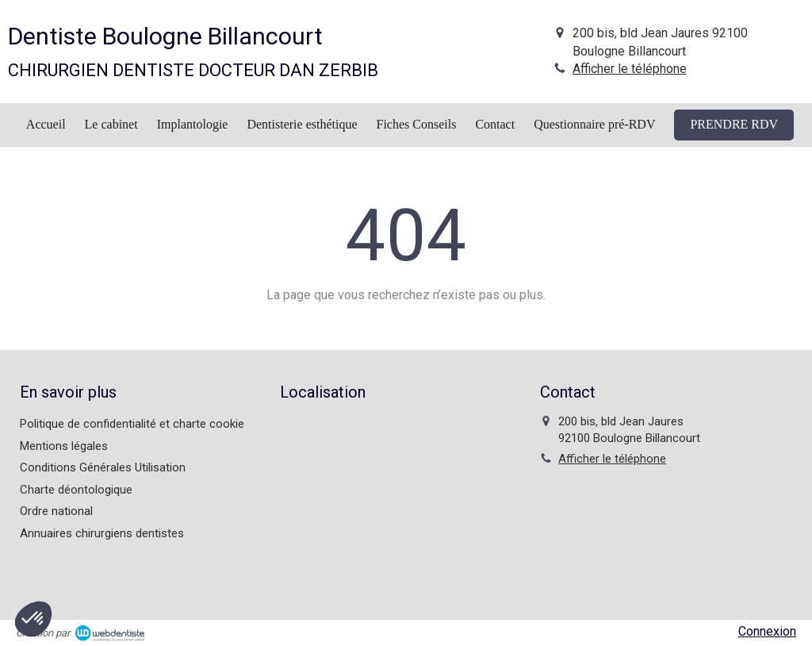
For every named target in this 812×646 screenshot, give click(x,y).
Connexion (767, 631)
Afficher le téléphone (630, 68)
